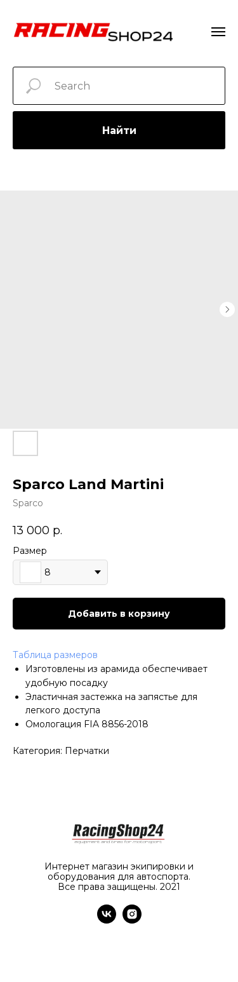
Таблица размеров (55, 655)
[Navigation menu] (218, 31)
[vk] (106, 920)
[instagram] (132, 920)
